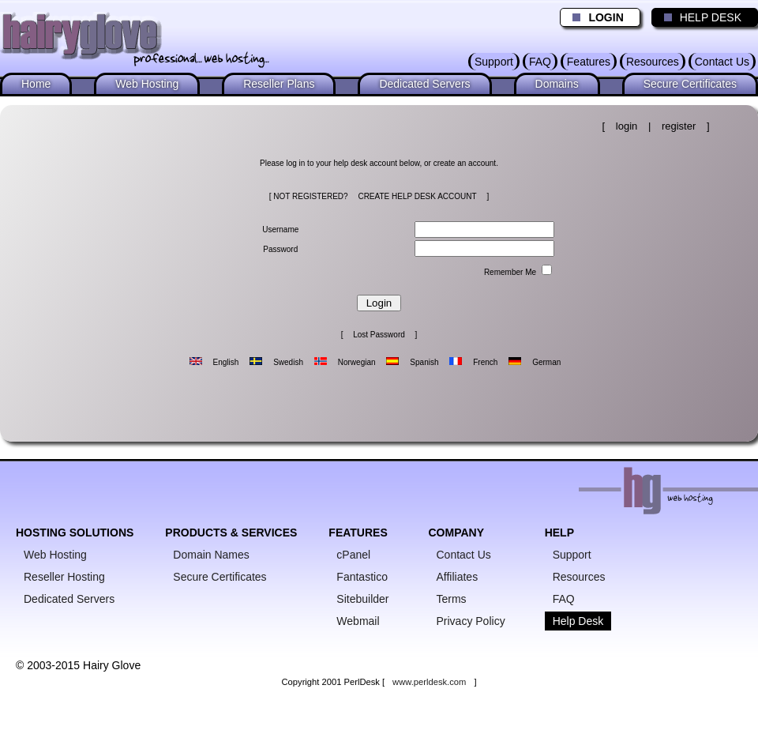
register (679, 126)
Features (588, 61)
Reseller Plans (278, 83)
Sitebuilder (362, 599)
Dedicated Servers (424, 83)
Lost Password (379, 334)
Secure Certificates (690, 83)
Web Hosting (146, 83)
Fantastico (362, 576)
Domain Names (211, 554)
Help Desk (578, 621)
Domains (557, 83)
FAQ (540, 61)
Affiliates (457, 576)
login (626, 126)
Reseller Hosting (64, 576)
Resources (652, 61)
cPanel (353, 554)
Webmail (357, 621)
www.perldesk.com (429, 682)
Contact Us (722, 61)
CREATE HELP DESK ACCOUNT (417, 196)
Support (494, 61)
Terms (452, 599)
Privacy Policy (471, 621)
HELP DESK (698, 17)
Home (36, 83)
